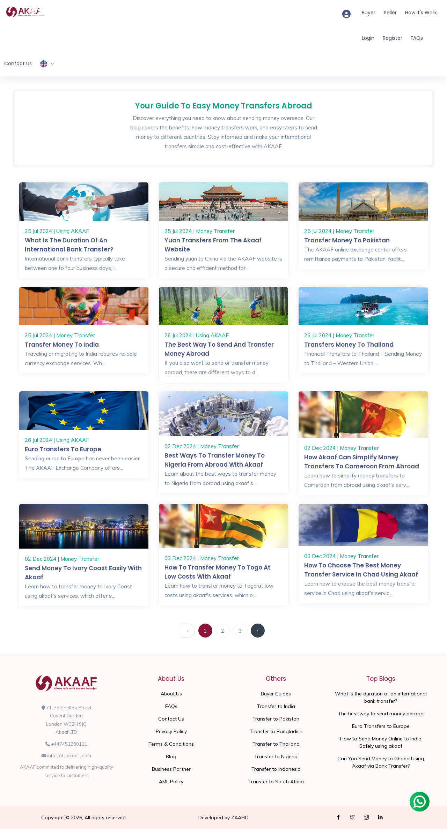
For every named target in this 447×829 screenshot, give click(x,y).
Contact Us (18, 63)
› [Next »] (257, 630)
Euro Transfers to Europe (63, 449)
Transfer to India (276, 706)
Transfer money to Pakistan (347, 240)
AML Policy (171, 781)
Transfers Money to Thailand (349, 344)
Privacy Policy (171, 731)
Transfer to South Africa (276, 781)
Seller (390, 12)
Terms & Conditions (171, 744)
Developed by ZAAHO (223, 817)
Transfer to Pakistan (275, 719)
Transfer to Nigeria (276, 756)
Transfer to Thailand (276, 744)
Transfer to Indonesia (276, 769)
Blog (171, 756)
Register (392, 38)
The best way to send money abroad (381, 713)
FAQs (417, 38)
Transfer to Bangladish (276, 731)
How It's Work (421, 12)
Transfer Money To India (62, 344)
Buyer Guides (276, 694)
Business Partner (171, 769)
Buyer (368, 12)
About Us (171, 694)
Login (368, 38)
